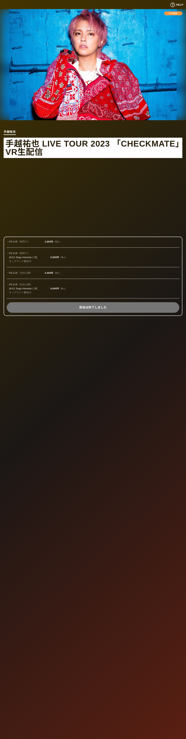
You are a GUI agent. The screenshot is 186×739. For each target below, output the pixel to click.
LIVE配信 (173, 13)
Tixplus (12, 4)
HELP (176, 5)
